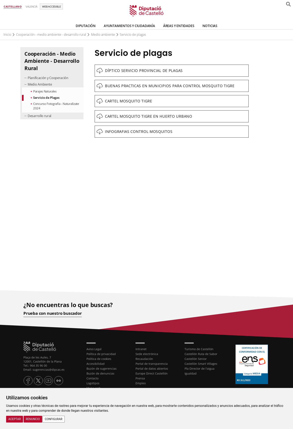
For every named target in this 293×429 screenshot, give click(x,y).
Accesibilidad (95, 364)
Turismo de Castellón (199, 349)
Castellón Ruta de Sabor (201, 354)
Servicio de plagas (133, 34)
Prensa (140, 378)
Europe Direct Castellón (152, 373)
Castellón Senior (196, 359)
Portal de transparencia (152, 364)
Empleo (141, 383)
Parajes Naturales (45, 91)
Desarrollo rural (39, 116)
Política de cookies (98, 359)
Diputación (86, 26)
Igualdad (191, 373)
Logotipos (92, 383)
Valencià (31, 6)
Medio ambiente (103, 34)
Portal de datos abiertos (152, 368)
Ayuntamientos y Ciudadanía (129, 26)
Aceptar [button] (14, 419)
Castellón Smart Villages (201, 364)
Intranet (141, 349)
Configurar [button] (53, 419)
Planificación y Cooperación (48, 78)
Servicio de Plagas (46, 98)
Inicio (7, 34)
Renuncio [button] (33, 419)
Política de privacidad (101, 354)
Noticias (209, 26)
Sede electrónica (147, 354)
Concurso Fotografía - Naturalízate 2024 (56, 106)
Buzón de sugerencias (101, 368)
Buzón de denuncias (100, 373)
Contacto (92, 378)
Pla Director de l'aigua (199, 368)
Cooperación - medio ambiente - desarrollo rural (51, 34)
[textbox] (172, 71)
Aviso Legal (94, 349)
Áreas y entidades (178, 26)
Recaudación (144, 359)
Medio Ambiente (40, 84)
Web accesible (51, 6)
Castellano (13, 6)
